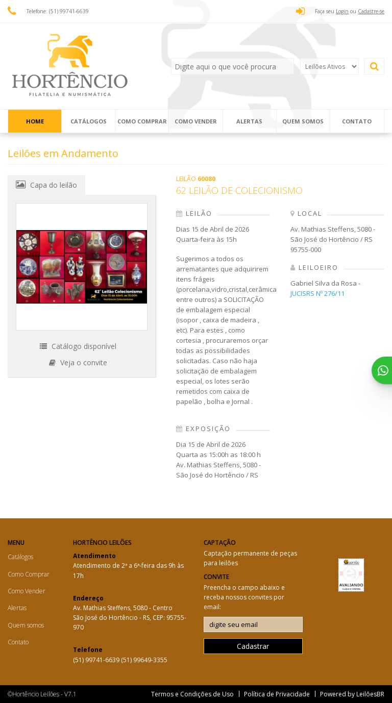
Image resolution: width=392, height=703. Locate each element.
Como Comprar (142, 121)
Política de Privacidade (277, 694)
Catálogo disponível (78, 346)
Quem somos (303, 121)
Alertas (249, 121)
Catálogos (88, 121)
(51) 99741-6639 (97, 660)
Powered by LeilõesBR (352, 694)
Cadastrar (253, 646)
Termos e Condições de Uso (192, 694)
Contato (357, 121)
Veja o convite (78, 362)
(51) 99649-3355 (144, 660)
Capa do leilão (46, 185)
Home (35, 121)
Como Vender (196, 121)
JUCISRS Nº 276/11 (317, 293)
